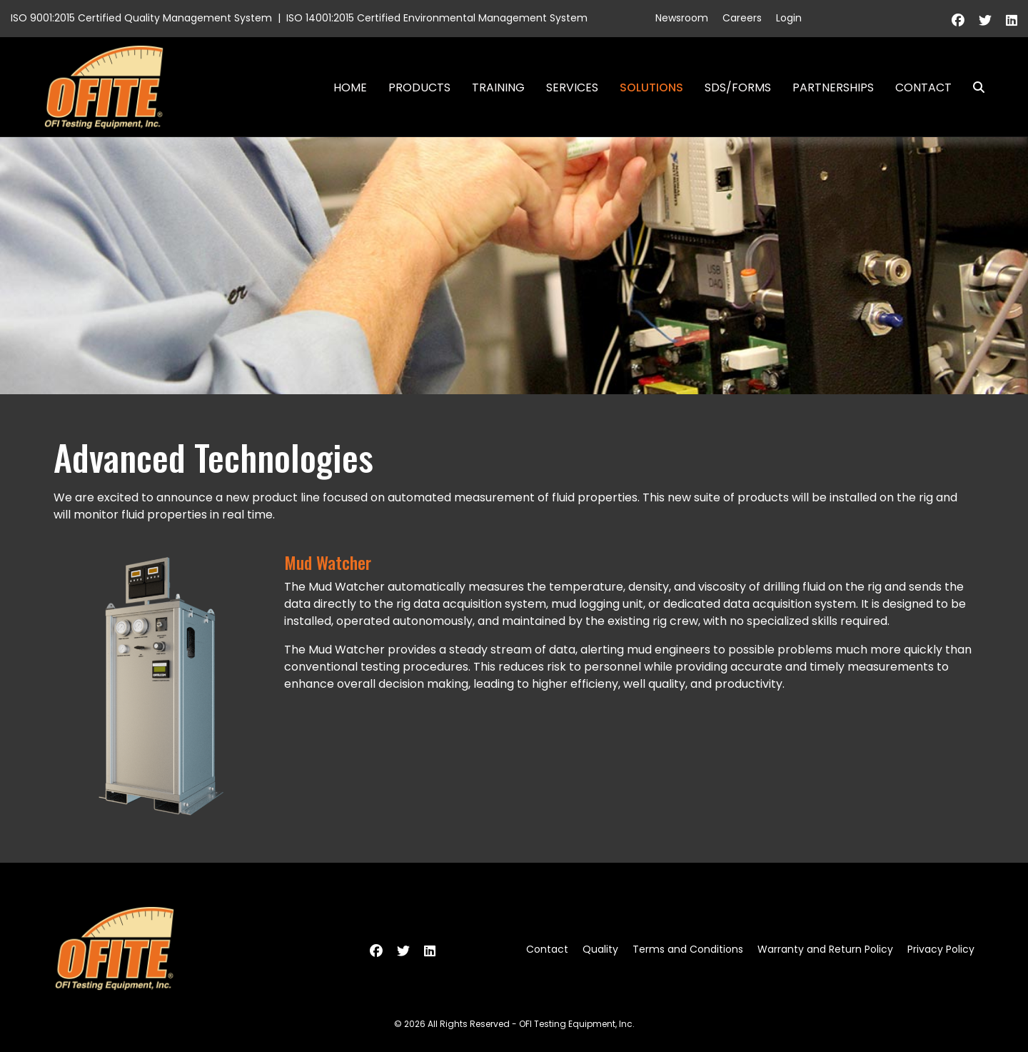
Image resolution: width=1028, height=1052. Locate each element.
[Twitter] (985, 20)
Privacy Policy (940, 949)
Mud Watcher (327, 562)
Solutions (651, 87)
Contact (923, 87)
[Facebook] (958, 20)
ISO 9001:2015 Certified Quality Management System (141, 18)
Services (572, 87)
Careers (742, 18)
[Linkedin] (1011, 20)
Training (498, 87)
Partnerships (833, 87)
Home (350, 87)
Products (419, 87)
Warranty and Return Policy (825, 949)
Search (973, 87)
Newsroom (681, 18)
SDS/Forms (738, 87)
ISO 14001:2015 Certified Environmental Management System (437, 18)
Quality (600, 949)
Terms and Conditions (688, 949)
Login (789, 18)
